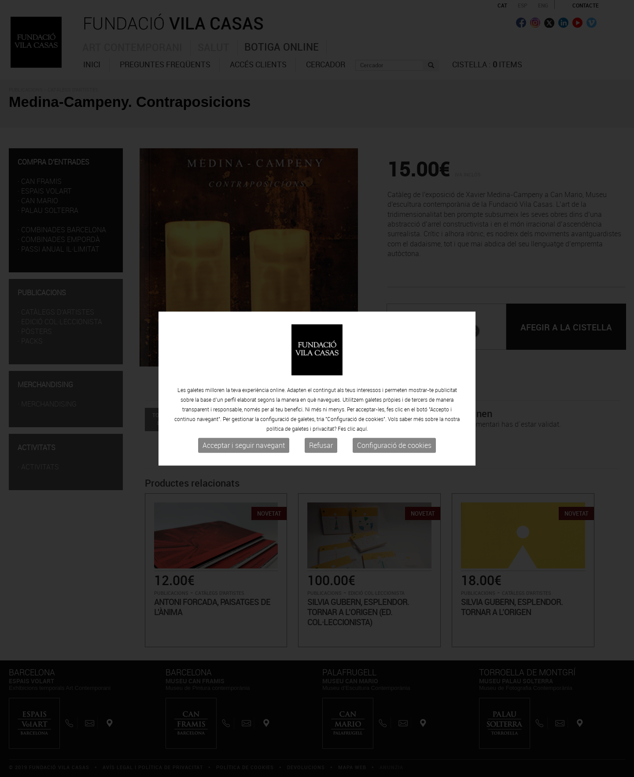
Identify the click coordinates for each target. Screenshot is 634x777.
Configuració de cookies (394, 445)
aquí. (362, 428)
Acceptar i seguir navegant (244, 445)
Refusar (321, 445)
